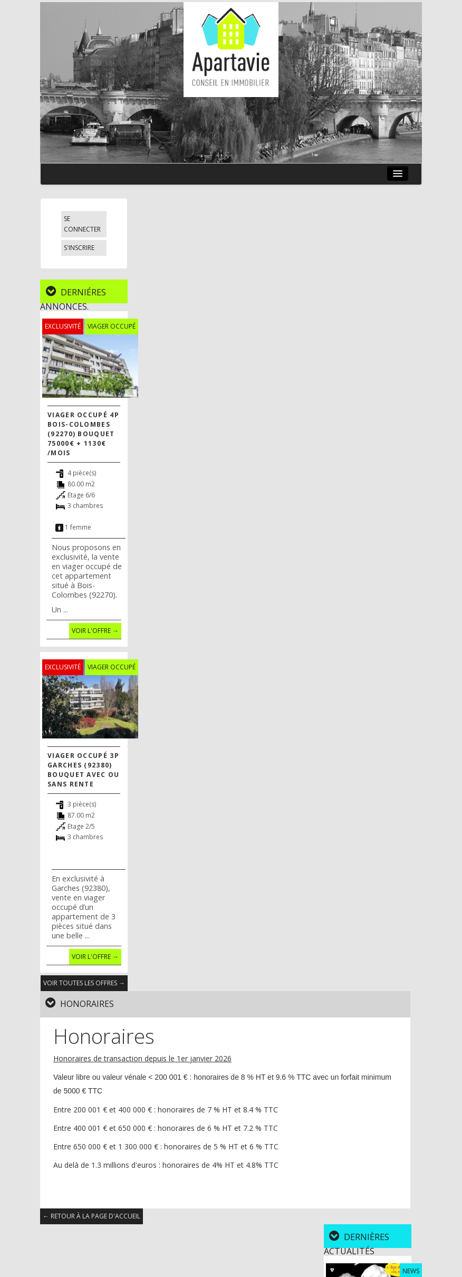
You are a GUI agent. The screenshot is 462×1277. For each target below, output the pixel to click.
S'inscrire (79, 247)
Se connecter (82, 224)
